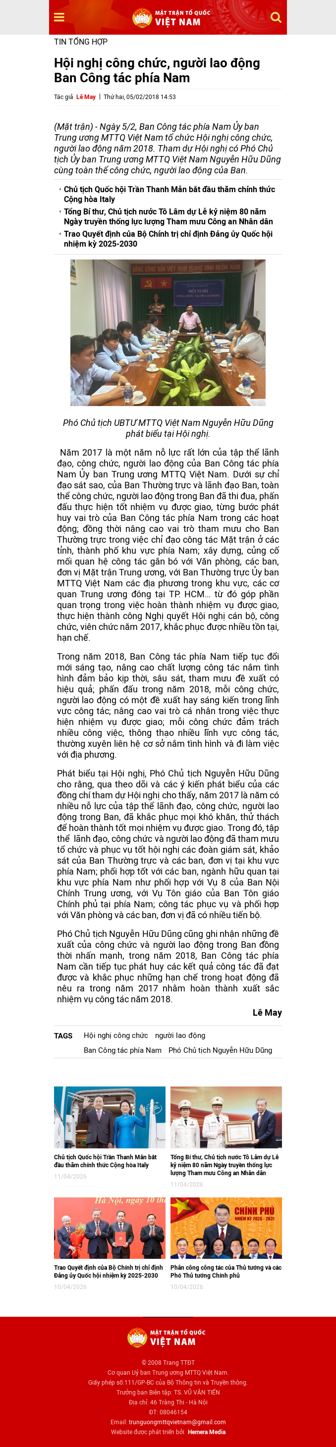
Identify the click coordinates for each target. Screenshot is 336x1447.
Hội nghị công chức (116, 1035)
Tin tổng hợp (81, 42)
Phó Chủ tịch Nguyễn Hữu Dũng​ (220, 1050)
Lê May (86, 97)
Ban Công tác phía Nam (123, 1050)
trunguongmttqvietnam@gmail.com (177, 1422)
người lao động (180, 1035)
